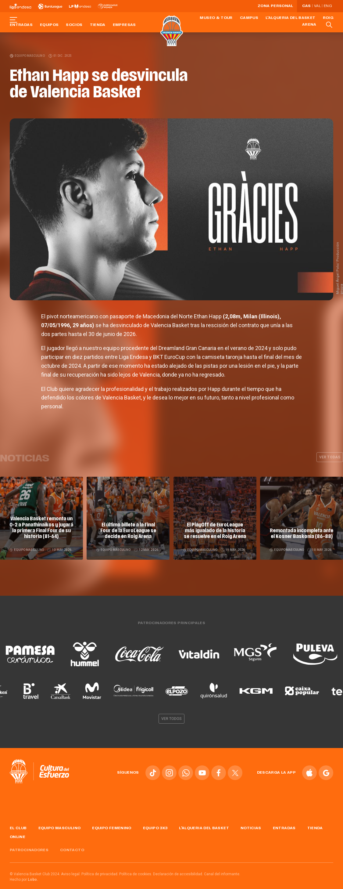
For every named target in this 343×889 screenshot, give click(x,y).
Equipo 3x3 (155, 828)
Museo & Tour (216, 18)
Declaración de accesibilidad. (178, 874)
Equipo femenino (111, 828)
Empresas (124, 25)
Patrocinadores (29, 850)
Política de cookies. (135, 874)
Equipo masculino (27, 55)
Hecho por (24, 879)
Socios (74, 25)
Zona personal (275, 6)
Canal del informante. (222, 874)
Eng (328, 6)
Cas (306, 6)
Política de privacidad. (99, 874)
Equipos (49, 25)
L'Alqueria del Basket (291, 18)
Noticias (251, 828)
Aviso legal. (70, 874)
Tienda (97, 25)
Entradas (21, 25)
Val (317, 6)
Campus (249, 18)
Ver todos (171, 719)
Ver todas (329, 457)
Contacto (72, 850)
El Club (18, 828)
